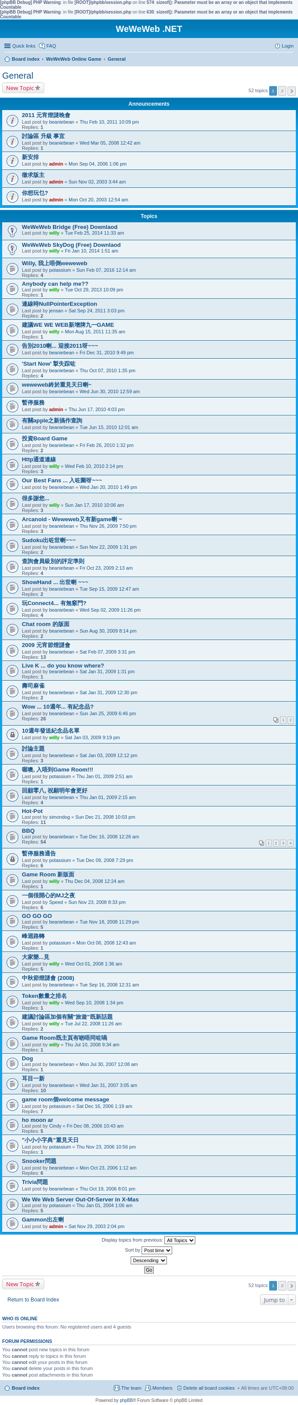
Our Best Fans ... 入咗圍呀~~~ (62, 480)
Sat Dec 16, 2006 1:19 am (104, 1106)
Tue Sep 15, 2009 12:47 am (109, 589)
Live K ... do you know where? (63, 665)
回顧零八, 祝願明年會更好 (54, 790)
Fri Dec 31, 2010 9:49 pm (107, 352)
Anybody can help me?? (55, 283)
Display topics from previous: (149, 1240)
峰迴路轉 (33, 936)
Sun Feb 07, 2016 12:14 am (106, 270)
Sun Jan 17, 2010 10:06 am (94, 505)
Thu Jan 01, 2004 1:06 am (104, 1205)
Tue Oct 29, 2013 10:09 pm (94, 289)
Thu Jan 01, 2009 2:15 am (107, 797)
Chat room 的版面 (45, 624)
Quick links (23, 45)
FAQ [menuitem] (51, 45)
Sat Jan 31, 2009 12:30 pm (108, 692)
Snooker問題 (39, 1161)
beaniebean (61, 122)
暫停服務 (33, 402)
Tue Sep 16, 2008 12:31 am (109, 984)
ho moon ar (37, 1120)
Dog (27, 1058)
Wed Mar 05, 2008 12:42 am (110, 142)
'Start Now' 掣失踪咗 (49, 363)
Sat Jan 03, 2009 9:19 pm (92, 737)
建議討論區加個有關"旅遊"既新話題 (67, 1017)
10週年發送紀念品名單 (51, 730)
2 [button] (282, 90)
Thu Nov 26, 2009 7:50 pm (108, 526)
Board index (26, 1388)
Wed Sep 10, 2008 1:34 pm (94, 1002)
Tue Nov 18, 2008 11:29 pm (109, 921)
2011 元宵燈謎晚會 (46, 115)
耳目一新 (33, 1078)
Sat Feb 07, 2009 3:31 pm (107, 651)
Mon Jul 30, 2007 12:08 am (109, 1064)
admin (56, 163)
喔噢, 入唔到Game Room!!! (57, 769)
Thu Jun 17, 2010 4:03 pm (97, 409)
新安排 (30, 157)
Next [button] (292, 91)
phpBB (126, 1400)
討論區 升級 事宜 (43, 136)
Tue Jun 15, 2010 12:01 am (109, 427)
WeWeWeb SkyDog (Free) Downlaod (71, 245)
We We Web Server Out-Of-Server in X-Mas (80, 1199)
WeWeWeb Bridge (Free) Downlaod (70, 227)
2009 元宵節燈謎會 (46, 645)
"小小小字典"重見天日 (50, 1140)
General (17, 75)
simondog (59, 817)
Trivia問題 (35, 1182)
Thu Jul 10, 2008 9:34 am (92, 1044)
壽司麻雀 (33, 685)
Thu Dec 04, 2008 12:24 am (94, 881)
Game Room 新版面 (48, 874)
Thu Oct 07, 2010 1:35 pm (107, 370)
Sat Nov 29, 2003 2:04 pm (97, 1226)
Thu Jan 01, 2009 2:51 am (104, 776)
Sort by (148, 1250)
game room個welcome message (65, 1099)
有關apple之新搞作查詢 (52, 420)
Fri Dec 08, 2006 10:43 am (95, 1125)
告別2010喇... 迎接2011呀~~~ (60, 346)
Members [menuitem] (162, 1388)
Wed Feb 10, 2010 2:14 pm (94, 466)
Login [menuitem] (288, 45)
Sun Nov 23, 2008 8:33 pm (96, 902)
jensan (56, 310)
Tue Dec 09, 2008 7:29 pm (104, 860)
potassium (60, 270)
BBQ (28, 830)
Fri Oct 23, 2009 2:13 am (106, 568)
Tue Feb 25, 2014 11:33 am (94, 232)
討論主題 (33, 748)
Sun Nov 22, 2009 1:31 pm (108, 547)
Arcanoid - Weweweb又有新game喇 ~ (72, 519)
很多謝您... (35, 498)
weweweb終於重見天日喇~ (57, 384)
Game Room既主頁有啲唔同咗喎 (64, 1038)
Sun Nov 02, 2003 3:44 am (97, 181)
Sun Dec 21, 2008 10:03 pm (105, 817)
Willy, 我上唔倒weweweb (54, 263)
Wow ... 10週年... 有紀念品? (58, 706)
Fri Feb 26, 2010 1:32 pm (107, 445)
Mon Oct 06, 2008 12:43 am (106, 942)
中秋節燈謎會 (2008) (48, 978)
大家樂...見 (35, 957)
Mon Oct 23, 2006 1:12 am (108, 1167)
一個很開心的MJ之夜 (48, 895)
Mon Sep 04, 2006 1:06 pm (98, 163)
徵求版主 (33, 175)
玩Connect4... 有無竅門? (54, 603)
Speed (56, 902)
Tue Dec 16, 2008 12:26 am (109, 836)
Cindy (55, 1125)
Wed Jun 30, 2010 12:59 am (110, 391)
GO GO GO (37, 916)
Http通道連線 (39, 459)
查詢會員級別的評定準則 (53, 561)
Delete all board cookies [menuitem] (209, 1388)
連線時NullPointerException (59, 304)
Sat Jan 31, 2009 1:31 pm (107, 671)
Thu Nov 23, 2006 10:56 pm (106, 1146)
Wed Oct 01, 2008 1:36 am (93, 963)
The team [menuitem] (131, 1388)
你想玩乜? (35, 193)
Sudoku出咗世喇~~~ (49, 540)
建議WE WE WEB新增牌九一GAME (68, 325)
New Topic (20, 88)
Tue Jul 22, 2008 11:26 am (93, 1023)
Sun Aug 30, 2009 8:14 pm (108, 630)
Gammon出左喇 (43, 1219)
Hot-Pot (32, 811)
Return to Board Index (33, 1300)
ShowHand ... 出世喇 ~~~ (55, 582)
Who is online (20, 1318)
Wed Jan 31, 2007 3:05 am (108, 1085)
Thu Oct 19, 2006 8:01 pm (107, 1188)
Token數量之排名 (44, 996)
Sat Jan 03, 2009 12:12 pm (108, 755)
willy (54, 232)
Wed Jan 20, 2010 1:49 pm (108, 487)
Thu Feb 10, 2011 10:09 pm (109, 122)
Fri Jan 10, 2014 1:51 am (91, 250)
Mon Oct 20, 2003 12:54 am (98, 199)
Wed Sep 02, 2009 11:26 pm (110, 610)
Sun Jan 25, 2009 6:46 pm (108, 713)
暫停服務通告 (39, 853)
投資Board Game (44, 438)
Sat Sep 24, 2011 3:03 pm (97, 310)
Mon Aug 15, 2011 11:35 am (95, 331)
